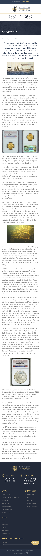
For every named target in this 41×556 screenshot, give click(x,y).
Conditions (5, 524)
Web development (18, 553)
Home (3, 39)
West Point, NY (6, 513)
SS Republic (28, 497)
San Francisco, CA (7, 509)
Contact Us (5, 527)
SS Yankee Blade (29, 494)
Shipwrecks (10, 39)
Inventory (4, 521)
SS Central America (30, 503)
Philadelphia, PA (6, 506)
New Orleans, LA (6, 503)
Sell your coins (6, 533)
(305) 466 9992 (10, 481)
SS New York (28, 500)
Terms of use (29, 550)
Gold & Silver (5, 530)
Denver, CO (5, 500)
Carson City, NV (6, 494)
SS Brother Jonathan (31, 506)
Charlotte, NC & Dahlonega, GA (10, 497)
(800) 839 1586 (10, 479)
